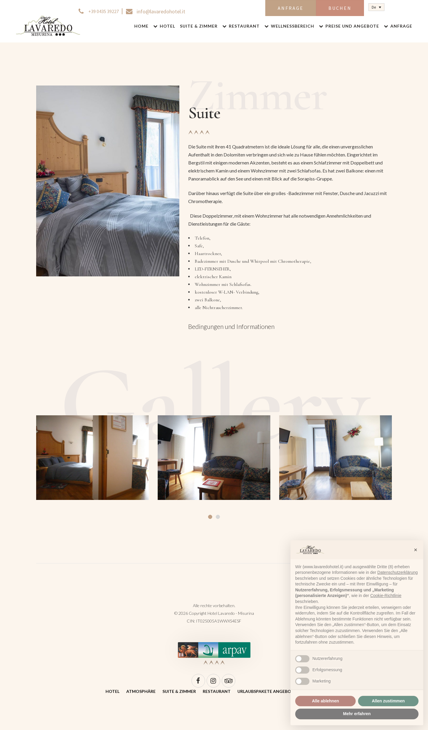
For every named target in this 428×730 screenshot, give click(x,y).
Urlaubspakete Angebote (266, 691)
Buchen (340, 8)
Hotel (112, 691)
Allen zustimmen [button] (388, 701)
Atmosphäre (141, 691)
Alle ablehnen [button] (325, 701)
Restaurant (217, 691)
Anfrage (291, 8)
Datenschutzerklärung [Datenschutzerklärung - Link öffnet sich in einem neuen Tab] (397, 572)
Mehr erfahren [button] (356, 713)
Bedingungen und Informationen (231, 326)
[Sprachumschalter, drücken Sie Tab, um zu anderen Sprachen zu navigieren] (376, 7)
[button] (415, 550)
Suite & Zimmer (179, 691)
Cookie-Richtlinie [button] (385, 595)
